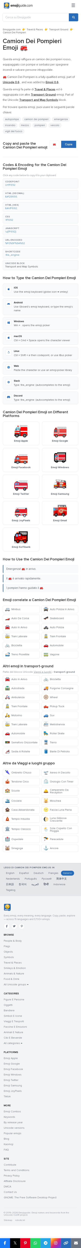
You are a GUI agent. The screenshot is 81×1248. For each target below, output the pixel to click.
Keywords (9, 1117)
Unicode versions (14, 1127)
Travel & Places (35, 29)
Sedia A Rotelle (17, 751)
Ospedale (14, 839)
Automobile (53, 645)
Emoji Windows (13, 1074)
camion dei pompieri (36, 119)
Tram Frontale (54, 636)
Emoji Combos (12, 1111)
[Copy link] (66, 1243)
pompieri (40, 125)
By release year (13, 1122)
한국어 (23, 884)
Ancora (50, 848)
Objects (8, 951)
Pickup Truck (53, 706)
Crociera (13, 800)
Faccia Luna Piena (57, 809)
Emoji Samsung (13, 1085)
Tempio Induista (17, 818)
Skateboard (53, 618)
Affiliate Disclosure (15, 1181)
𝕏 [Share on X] (15, 1243)
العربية (35, 884)
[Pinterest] (22, 926)
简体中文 (61, 878)
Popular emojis (12, 1133)
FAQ (6, 1149)
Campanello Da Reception (55, 791)
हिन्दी (46, 884)
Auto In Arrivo (16, 627)
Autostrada (14, 688)
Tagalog (10, 890)
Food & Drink (11, 979)
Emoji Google (12, 1063)
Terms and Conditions (16, 1170)
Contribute (10, 1164)
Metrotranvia (54, 724)
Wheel (50, 697)
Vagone (51, 654)
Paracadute (53, 839)
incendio (10, 125)
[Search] (73, 17)
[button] (40, 183)
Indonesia (59, 884)
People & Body (13, 940)
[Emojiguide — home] (18, 6)
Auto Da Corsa (17, 618)
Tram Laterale (16, 636)
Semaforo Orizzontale (21, 742)
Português (31, 878)
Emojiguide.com (12, 29)
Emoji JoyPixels (13, 1091)
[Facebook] (7, 926)
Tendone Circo (17, 781)
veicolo (55, 125)
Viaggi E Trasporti (14, 1021)
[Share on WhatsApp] (35, 1243)
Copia (68, 144)
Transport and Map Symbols (21, 266)
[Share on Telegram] (45, 1243)
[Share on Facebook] (5, 1243)
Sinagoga (14, 848)
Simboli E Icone (13, 1015)
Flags (7, 946)
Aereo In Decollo (56, 772)
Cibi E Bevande (13, 1037)
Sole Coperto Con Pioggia (57, 830)
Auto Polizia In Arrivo (58, 609)
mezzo (25, 125)
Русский (46, 878)
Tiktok (7, 1096)
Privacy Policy (12, 1175)
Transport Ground (58, 29)
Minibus (12, 609)
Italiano (67, 873)
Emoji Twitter (11, 1080)
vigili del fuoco (13, 131)
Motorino (13, 715)
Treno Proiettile (17, 654)
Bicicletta (13, 645)
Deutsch (39, 873)
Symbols (9, 957)
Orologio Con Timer (58, 781)
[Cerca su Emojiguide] (36, 17)
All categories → (13, 1043)
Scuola (12, 790)
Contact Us (10, 1192)
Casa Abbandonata (19, 809)
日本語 (10, 884)
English (10, 873)
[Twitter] (14, 926)
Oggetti (8, 1005)
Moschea (52, 800)
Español (24, 873)
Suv (48, 715)
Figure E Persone (14, 999)
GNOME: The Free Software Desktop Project (30, 1197)
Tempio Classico (18, 829)
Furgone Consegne (58, 688)
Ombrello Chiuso (18, 772)
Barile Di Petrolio (56, 751)
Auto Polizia (53, 627)
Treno (50, 742)
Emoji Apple (11, 1058)
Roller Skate (54, 733)
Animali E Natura (13, 1032)
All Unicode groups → (16, 984)
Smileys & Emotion (15, 968)
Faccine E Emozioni (15, 1026)
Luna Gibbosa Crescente (54, 819)
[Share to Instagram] (56, 1243)
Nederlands (13, 878)
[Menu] (73, 5)
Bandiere (9, 1010)
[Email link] (76, 1243)
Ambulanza (15, 697)
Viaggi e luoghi (42, 671)
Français (53, 873)
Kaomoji (8, 1144)
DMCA (7, 1186)
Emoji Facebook (13, 1069)
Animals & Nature (14, 973)
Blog (6, 1138)
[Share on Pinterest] (25, 1243)
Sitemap (8, 1220)
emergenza (61, 119)
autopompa (12, 119)
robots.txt (20, 1220)
